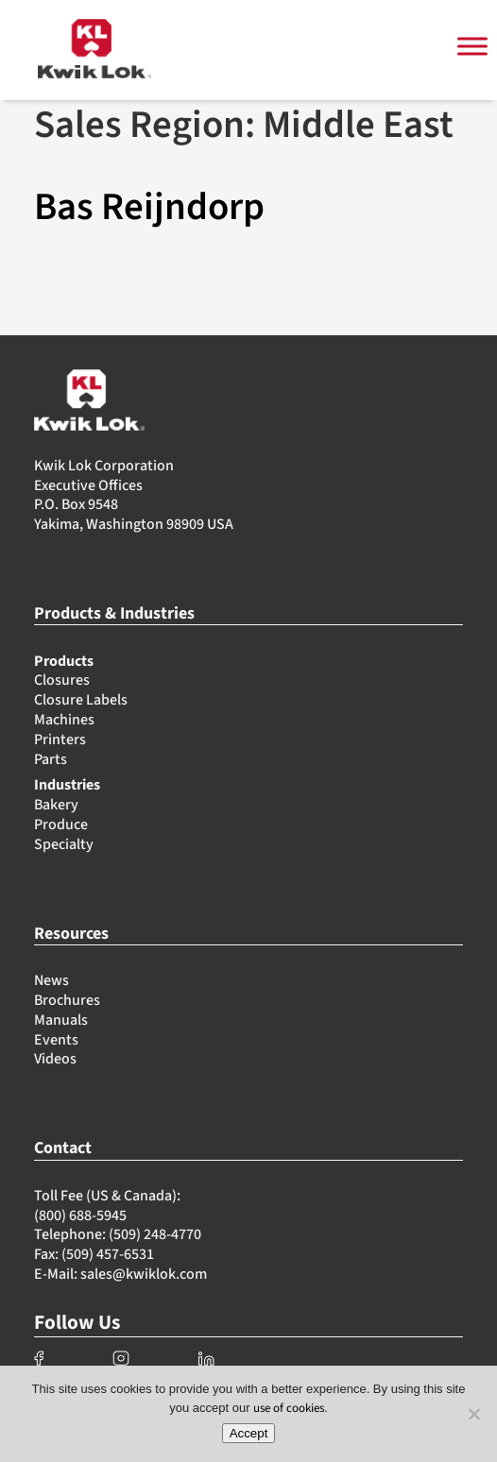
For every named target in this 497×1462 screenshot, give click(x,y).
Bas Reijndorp (149, 207)
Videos (55, 1058)
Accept (249, 1433)
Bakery (56, 804)
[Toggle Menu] (472, 47)
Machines (64, 719)
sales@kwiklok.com (143, 1274)
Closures (62, 680)
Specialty (64, 844)
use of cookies (288, 1408)
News (51, 980)
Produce (61, 824)
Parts (50, 759)
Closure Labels (81, 699)
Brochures (67, 1000)
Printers (60, 739)
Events (56, 1039)
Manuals (61, 1020)
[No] (473, 1413)
